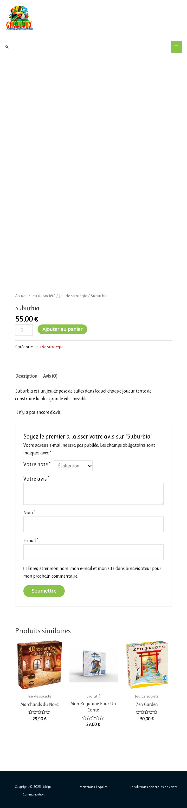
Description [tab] (26, 376)
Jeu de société (43, 295)
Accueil (21, 295)
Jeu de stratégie (73, 295)
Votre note (37, 464)
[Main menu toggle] (176, 47)
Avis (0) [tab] (50, 376)
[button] (7, 47)
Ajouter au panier (62, 329)
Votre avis (36, 478)
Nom (29, 512)
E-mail (30, 540)
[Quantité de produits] (24, 330)
